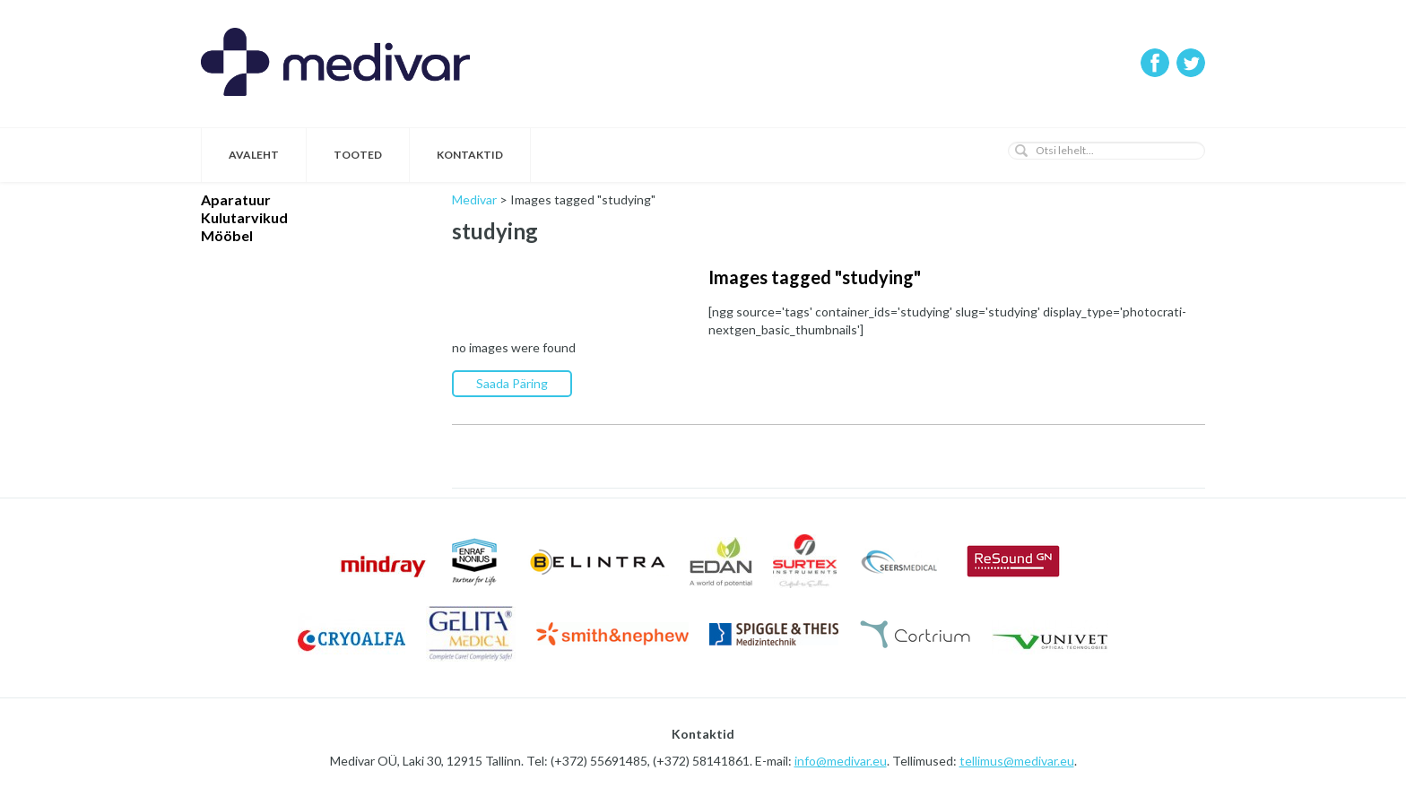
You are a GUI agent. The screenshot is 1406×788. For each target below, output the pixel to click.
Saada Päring (512, 383)
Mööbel (227, 235)
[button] (1021, 150)
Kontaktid (470, 154)
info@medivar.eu (840, 760)
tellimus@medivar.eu (1016, 760)
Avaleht (254, 154)
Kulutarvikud (244, 217)
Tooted (358, 154)
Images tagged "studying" (814, 277)
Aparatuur (236, 199)
